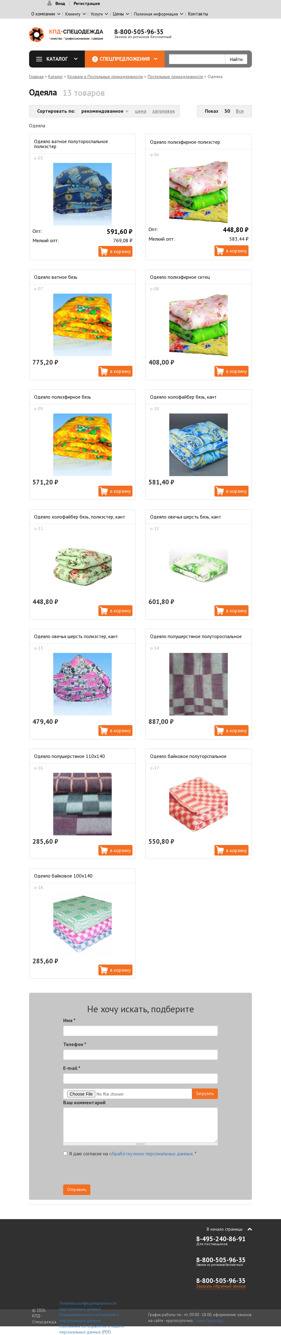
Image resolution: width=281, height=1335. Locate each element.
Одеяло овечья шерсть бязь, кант (185, 517)
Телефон (74, 1044)
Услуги (97, 14)
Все (240, 111)
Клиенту (72, 14)
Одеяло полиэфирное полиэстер (185, 142)
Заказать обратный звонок (221, 1286)
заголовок (163, 111)
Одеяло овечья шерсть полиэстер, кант (76, 636)
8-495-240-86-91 (221, 1239)
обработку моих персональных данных (151, 1153)
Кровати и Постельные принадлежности (105, 76)
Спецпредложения (129, 58)
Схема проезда (208, 1320)
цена (140, 111)
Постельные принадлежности (175, 76)
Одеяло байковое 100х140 (63, 876)
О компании (43, 14)
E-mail (71, 1068)
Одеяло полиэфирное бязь (62, 397)
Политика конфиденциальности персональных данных (88, 1306)
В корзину (120, 251)
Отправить (76, 1189)
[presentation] (162, 1172)
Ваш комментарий (84, 1102)
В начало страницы (225, 1229)
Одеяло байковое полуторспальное (188, 756)
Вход (60, 3)
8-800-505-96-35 (139, 32)
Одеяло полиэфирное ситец (180, 277)
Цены (118, 14)
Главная (36, 76)
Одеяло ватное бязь (55, 277)
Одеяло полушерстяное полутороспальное (196, 636)
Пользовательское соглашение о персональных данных (89, 1317)
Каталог (59, 58)
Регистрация (87, 3)
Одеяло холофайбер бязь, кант (183, 397)
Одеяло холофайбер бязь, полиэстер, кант (79, 517)
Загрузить (205, 1093)
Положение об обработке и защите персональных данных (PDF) (91, 1329)
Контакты (198, 14)
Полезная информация (156, 14)
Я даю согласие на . (130, 1153)
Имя (69, 1020)
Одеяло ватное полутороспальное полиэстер (71, 143)
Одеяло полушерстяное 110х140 (69, 756)
